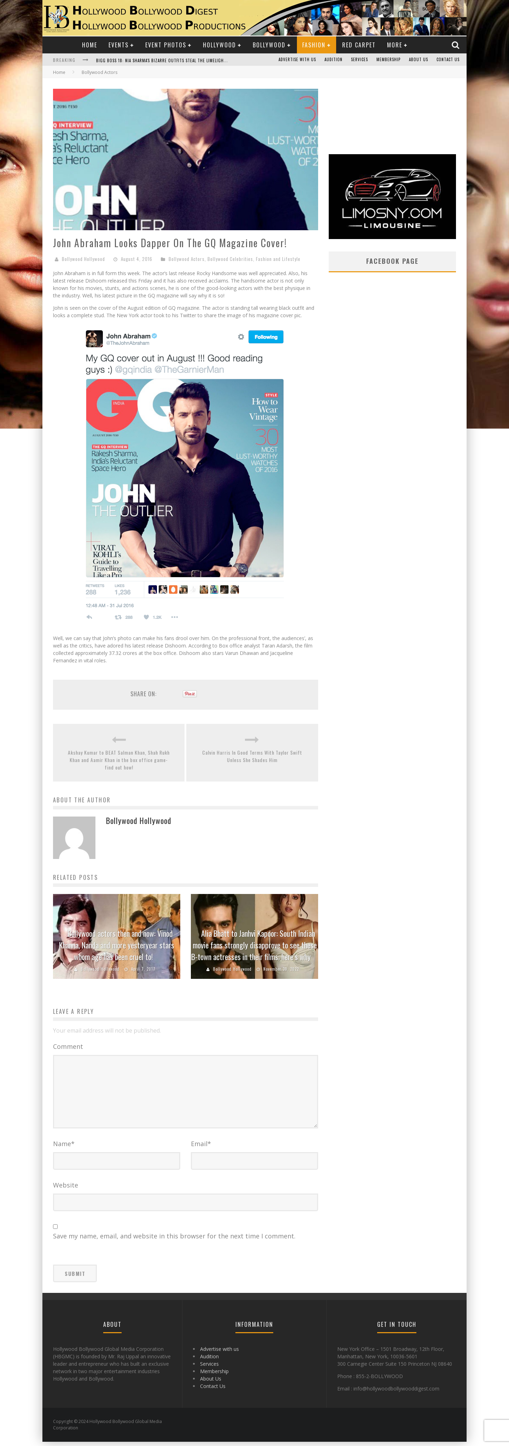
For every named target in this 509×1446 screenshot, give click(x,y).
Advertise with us (297, 60)
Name (64, 1148)
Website (65, 1189)
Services (359, 60)
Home (89, 45)
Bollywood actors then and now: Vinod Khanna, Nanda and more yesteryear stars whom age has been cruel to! (116, 945)
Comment (68, 1046)
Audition (333, 60)
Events (119, 45)
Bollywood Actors (187, 258)
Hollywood (219, 45)
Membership (388, 60)
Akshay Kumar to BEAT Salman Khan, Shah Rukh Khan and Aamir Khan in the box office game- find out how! (119, 760)
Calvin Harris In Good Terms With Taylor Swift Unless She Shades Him (252, 756)
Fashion (314, 45)
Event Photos (165, 45)
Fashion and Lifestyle (278, 258)
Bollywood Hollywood (83, 258)
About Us (418, 60)
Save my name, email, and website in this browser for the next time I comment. (174, 1240)
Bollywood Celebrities (230, 258)
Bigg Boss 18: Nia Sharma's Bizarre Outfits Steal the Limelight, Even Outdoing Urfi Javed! (189, 60)
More (394, 45)
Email (201, 1148)
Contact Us (448, 60)
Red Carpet (359, 45)
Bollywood (269, 45)
